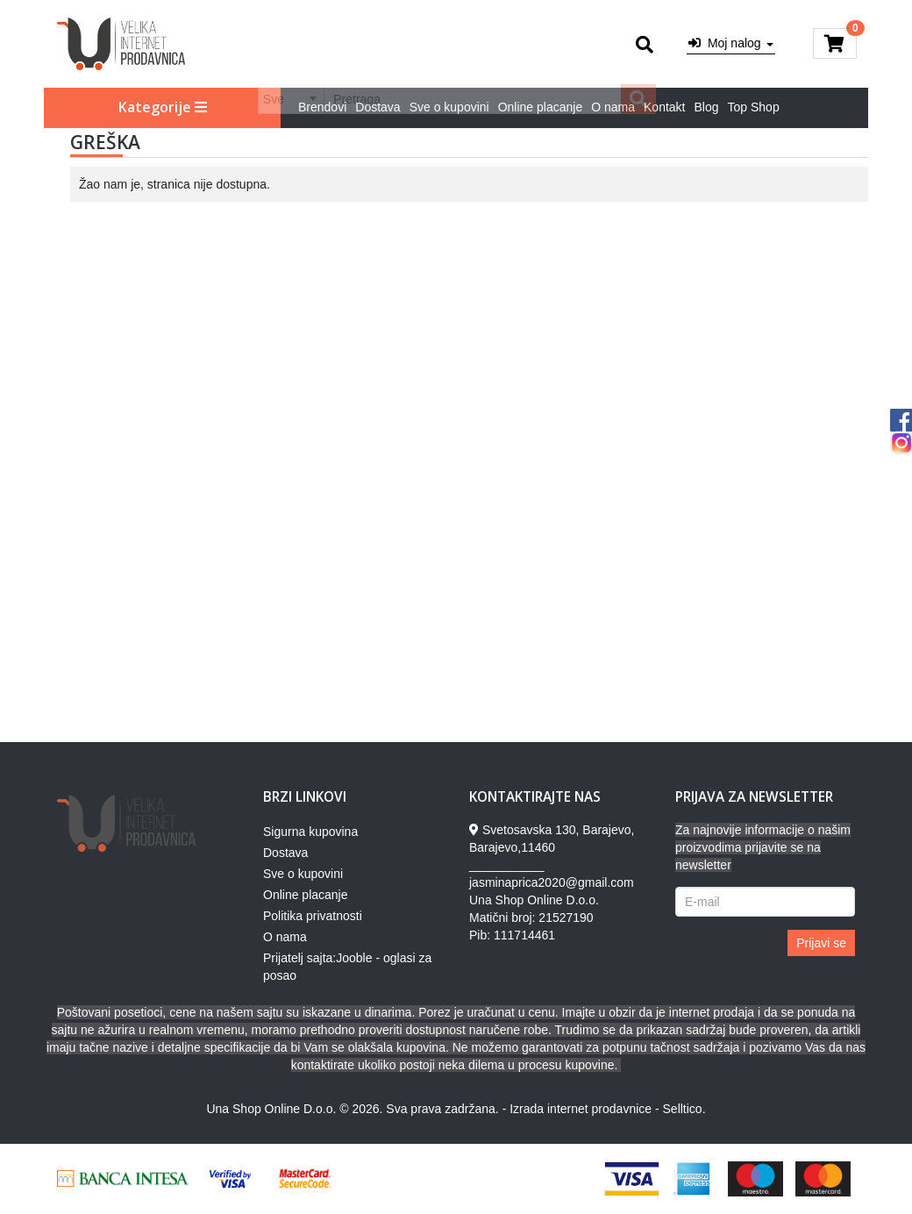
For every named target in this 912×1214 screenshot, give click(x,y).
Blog (707, 107)
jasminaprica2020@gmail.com (551, 882)
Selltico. (684, 1109)
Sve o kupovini (449, 107)
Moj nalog (730, 43)
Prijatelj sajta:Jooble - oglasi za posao (347, 966)
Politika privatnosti (312, 916)
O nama (613, 107)
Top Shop (754, 107)
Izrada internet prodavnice (580, 1109)
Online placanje (540, 107)
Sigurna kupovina (310, 832)
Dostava (377, 107)
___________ (507, 865)
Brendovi (322, 107)
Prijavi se (821, 943)
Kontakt (664, 107)
